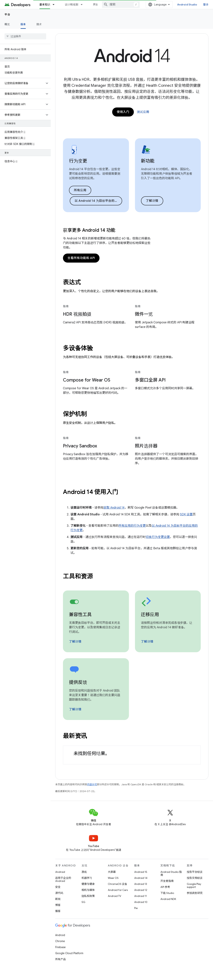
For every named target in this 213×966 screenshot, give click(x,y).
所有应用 (80, 190)
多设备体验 (78, 348)
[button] (22, 83)
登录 (206, 4)
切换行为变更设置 (158, 537)
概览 (7, 24)
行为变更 (78, 161)
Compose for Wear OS (86, 380)
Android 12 (140, 890)
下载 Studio (167, 893)
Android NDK (168, 899)
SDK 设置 (186, 514)
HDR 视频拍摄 (77, 314)
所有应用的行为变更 (132, 526)
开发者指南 (167, 881)
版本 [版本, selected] (23, 24)
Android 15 (140, 872)
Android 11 (140, 896)
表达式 (72, 282)
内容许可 (92, 784)
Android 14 (140, 878)
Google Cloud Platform (69, 953)
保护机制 (75, 414)
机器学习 (87, 878)
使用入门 (123, 112)
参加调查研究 (195, 893)
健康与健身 (88, 884)
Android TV (114, 896)
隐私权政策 (88, 896)
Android (60, 872)
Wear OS (113, 878)
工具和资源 (78, 576)
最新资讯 (75, 736)
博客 (58, 905)
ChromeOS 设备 (117, 884)
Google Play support (194, 885)
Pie (136, 908)
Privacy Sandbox (80, 446)
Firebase (60, 947)
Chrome (60, 941)
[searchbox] (25, 36)
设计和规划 (71, 4)
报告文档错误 (195, 878)
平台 (7, 14)
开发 (95, 4)
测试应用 (143, 112)
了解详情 (152, 201)
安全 (58, 887)
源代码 (59, 893)
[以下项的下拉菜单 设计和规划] (83, 4)
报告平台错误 (195, 872)
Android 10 (140, 902)
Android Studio (187, 4)
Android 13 (140, 884)
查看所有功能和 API (81, 258)
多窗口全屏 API (150, 380)
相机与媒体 (88, 890)
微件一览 (144, 314)
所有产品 (60, 959)
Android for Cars (118, 890)
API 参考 (165, 887)
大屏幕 (112, 872)
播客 (58, 911)
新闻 (58, 899)
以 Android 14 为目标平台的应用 (98, 201)
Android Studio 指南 (171, 873)
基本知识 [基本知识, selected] (44, 4)
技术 (39, 24)
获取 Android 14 (114, 508)
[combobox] (121, 4)
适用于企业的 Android (63, 879)
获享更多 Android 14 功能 (89, 230)
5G (83, 902)
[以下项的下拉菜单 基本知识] (55, 4)
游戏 (84, 872)
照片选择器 (146, 446)
